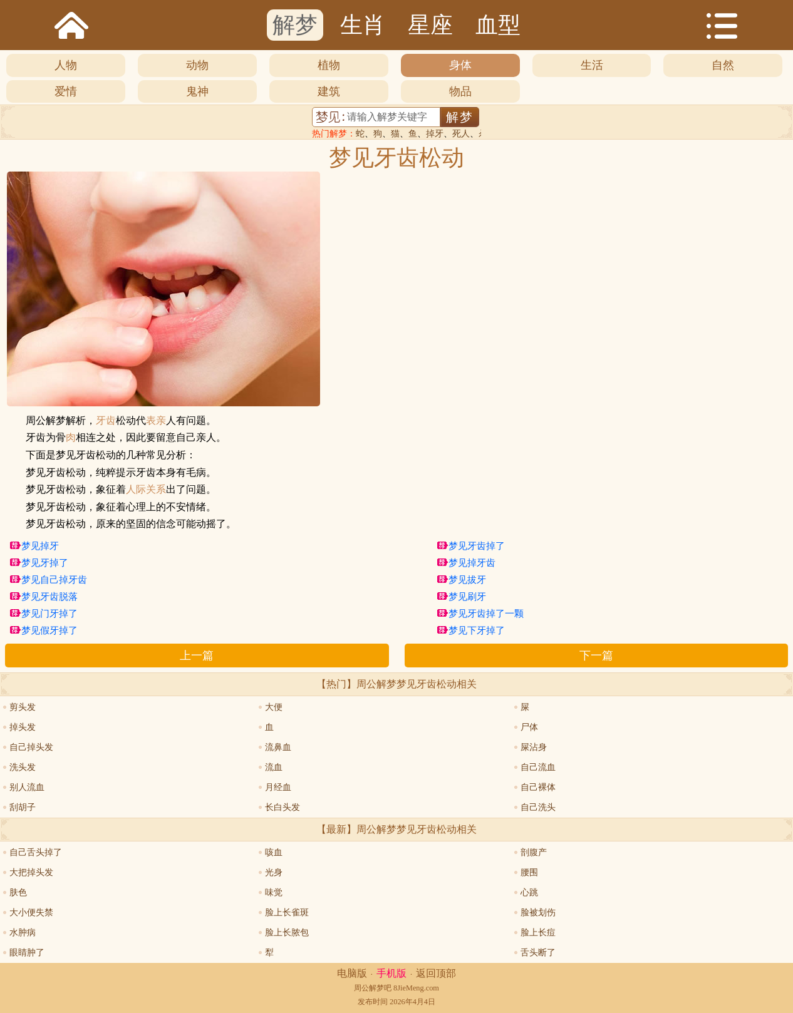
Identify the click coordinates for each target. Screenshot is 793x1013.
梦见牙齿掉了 (476, 546)
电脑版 (352, 973)
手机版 (391, 973)
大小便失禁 (31, 912)
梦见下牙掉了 (476, 630)
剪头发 (22, 707)
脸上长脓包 (287, 932)
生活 (592, 65)
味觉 (273, 892)
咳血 (273, 852)
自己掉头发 (31, 747)
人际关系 (146, 489)
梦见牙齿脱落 (49, 597)
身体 (460, 65)
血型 (498, 25)
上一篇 (197, 655)
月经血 (278, 787)
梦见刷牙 (467, 597)
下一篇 (596, 655)
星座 (430, 25)
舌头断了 (538, 952)
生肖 (362, 25)
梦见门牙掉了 (49, 614)
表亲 (156, 420)
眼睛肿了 (26, 952)
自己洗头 (538, 807)
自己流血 (538, 767)
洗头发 (22, 767)
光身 (273, 872)
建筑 (329, 91)
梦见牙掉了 (44, 563)
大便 (273, 707)
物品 (460, 91)
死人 (461, 133)
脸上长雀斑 (287, 912)
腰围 (529, 872)
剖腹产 (534, 852)
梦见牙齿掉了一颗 (486, 614)
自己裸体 (538, 787)
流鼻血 (278, 747)
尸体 (529, 727)
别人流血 (26, 787)
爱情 (65, 91)
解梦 (295, 25)
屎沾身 (534, 747)
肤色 (18, 892)
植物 (329, 65)
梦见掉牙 (40, 546)
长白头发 (282, 807)
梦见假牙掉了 (49, 630)
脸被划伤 (538, 912)
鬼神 (197, 91)
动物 (197, 65)
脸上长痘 (538, 932)
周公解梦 (369, 988)
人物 (65, 65)
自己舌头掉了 (35, 852)
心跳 (529, 892)
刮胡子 (22, 807)
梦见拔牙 (467, 580)
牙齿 (106, 420)
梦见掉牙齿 (471, 563)
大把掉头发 (31, 872)
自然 (723, 65)
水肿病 (22, 932)
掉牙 (434, 133)
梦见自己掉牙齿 (54, 580)
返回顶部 (436, 973)
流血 (273, 767)
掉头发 (22, 727)
